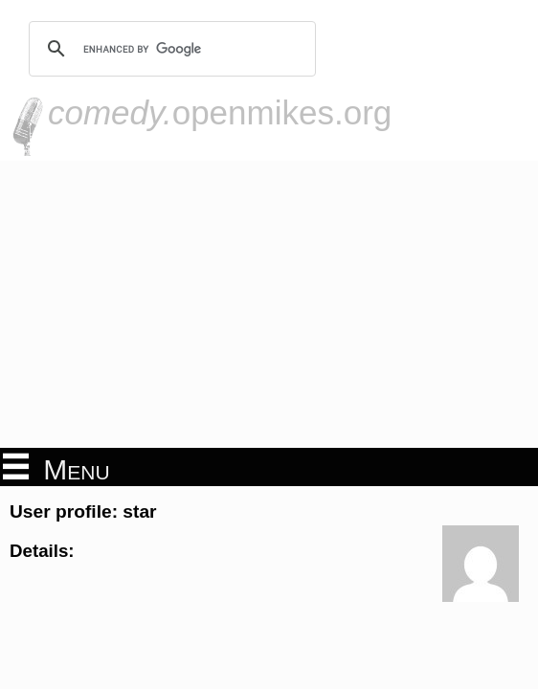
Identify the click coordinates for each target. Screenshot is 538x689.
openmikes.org (220, 112)
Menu (56, 468)
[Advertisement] (269, 304)
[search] (169, 48)
